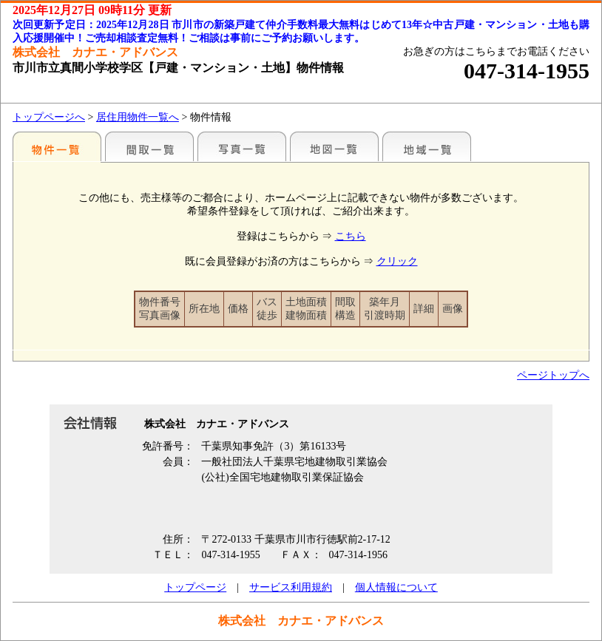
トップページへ (49, 117)
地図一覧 (334, 146)
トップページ (195, 587)
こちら (350, 236)
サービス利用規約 (290, 587)
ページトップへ (553, 375)
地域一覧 (426, 146)
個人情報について (396, 587)
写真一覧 (241, 146)
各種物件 (57, 146)
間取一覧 (149, 146)
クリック (397, 261)
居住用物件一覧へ (137, 117)
